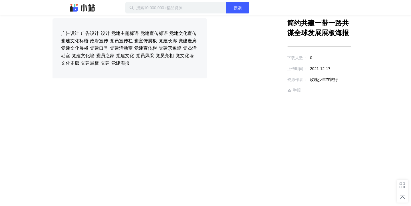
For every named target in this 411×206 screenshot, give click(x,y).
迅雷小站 (82, 7)
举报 (277, 90)
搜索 (256, 7)
